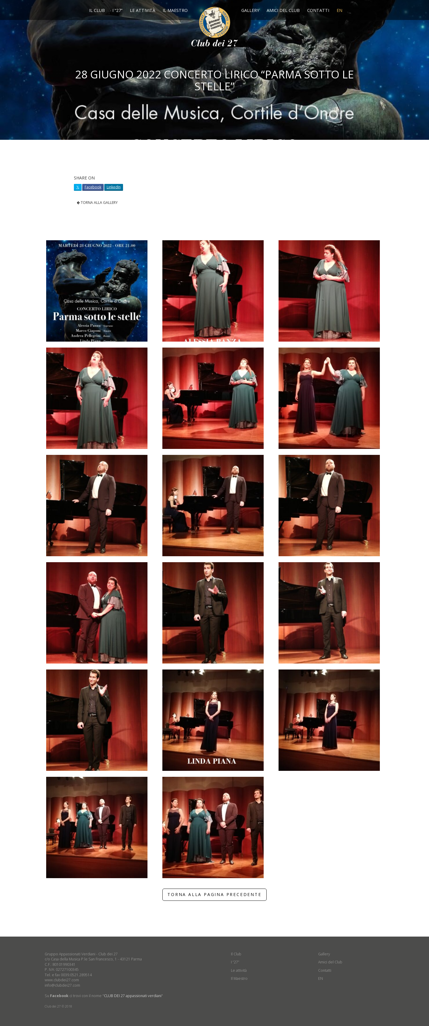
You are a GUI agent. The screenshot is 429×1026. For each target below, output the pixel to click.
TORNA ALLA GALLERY (97, 202)
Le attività (142, 10)
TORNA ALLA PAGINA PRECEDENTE (214, 894)
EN (339, 10)
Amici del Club (283, 10)
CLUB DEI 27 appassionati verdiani (132, 995)
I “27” (117, 10)
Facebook (93, 187)
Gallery (250, 10)
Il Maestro (175, 10)
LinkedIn (114, 187)
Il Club (97, 10)
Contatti (318, 10)
